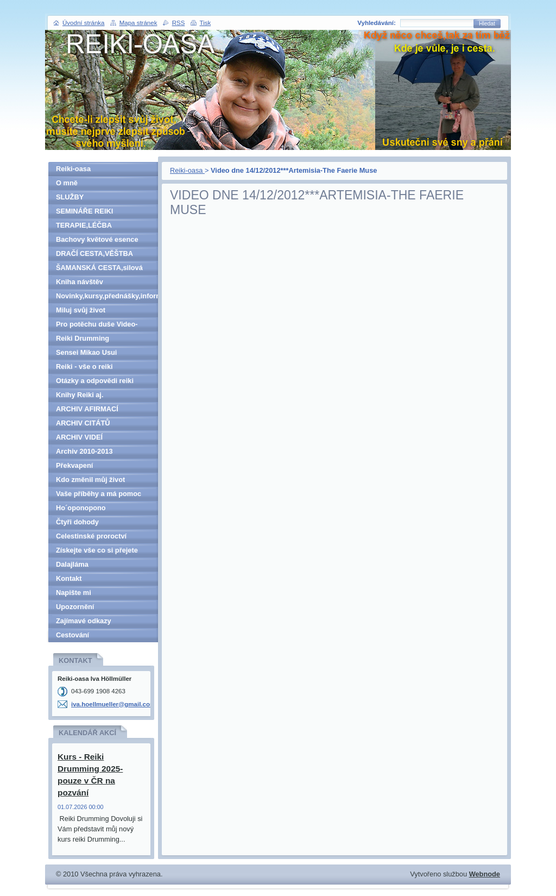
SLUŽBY (70, 197)
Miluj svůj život (80, 310)
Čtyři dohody (77, 522)
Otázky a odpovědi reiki (95, 381)
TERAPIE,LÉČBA (84, 225)
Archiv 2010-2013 (84, 451)
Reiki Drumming (82, 338)
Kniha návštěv (79, 282)
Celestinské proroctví (91, 536)
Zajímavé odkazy (83, 621)
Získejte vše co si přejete (97, 550)
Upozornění (75, 607)
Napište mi (73, 592)
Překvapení (74, 465)
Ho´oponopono (81, 508)
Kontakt (69, 578)
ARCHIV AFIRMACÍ (87, 409)
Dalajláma (72, 564)
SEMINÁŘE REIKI (84, 211)
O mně (67, 183)
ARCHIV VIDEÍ (79, 437)
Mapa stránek (138, 23)
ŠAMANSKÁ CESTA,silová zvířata (99, 269)
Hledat (487, 24)
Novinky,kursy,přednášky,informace (107, 296)
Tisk (205, 23)
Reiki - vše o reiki (84, 366)
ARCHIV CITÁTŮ (83, 423)
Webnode (484, 874)
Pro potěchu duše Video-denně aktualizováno (97, 325)
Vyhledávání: (376, 23)
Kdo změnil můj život (90, 479)
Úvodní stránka (83, 23)
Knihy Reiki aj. (79, 395)
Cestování (72, 635)
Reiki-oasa (187, 170)
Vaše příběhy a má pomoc (98, 494)
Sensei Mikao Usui (86, 352)
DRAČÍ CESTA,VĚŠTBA (94, 253)
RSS (178, 23)
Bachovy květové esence (97, 239)
